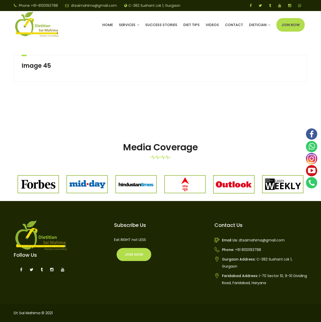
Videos (212, 24)
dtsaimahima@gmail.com (94, 5)
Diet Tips (191, 24)
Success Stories (161, 24)
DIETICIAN (258, 24)
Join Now (290, 24)
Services (127, 24)
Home (107, 24)
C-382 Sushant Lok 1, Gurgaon (154, 5)
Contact (234, 24)
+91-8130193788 (44, 5)
